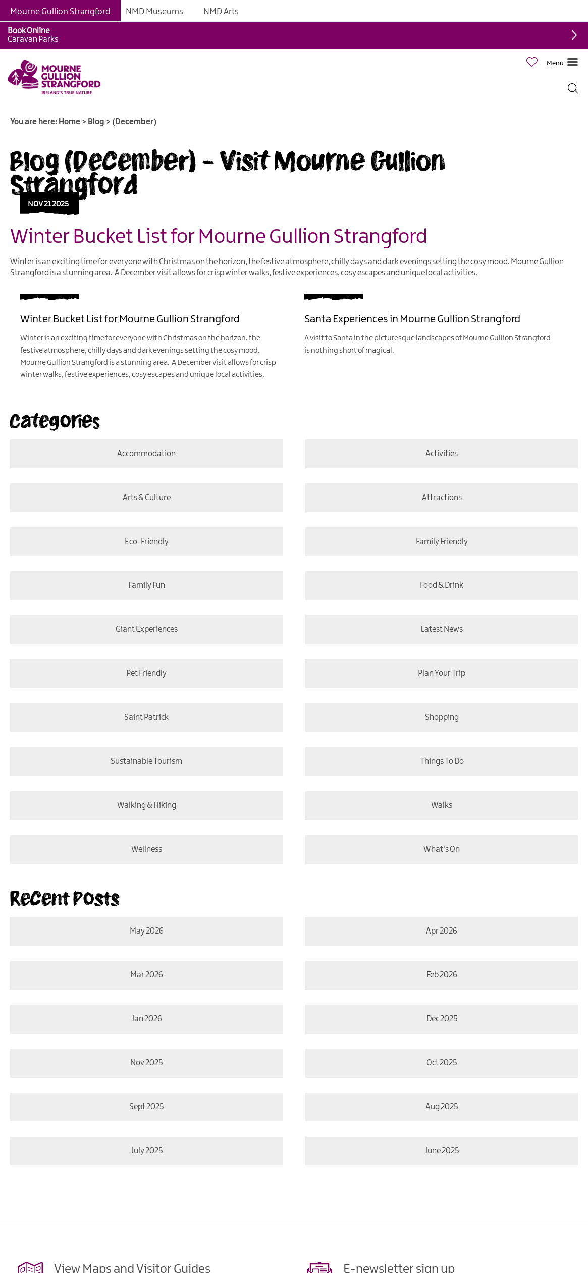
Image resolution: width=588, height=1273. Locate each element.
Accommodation (146, 454)
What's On (441, 849)
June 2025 (441, 1151)
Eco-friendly (146, 541)
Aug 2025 (441, 1107)
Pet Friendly (146, 673)
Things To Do (442, 761)
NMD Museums (154, 11)
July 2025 (146, 1151)
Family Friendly (442, 541)
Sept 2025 (146, 1107)
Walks (441, 805)
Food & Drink (441, 585)
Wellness (146, 849)
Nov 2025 (146, 1063)
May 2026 (146, 931)
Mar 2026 (146, 975)
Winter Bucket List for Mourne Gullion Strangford (218, 237)
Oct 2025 (441, 1063)
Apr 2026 (441, 931)
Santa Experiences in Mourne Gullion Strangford (412, 319)
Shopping (442, 717)
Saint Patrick (146, 717)
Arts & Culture (146, 498)
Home (69, 122)
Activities (441, 454)
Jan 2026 (146, 1019)
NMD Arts (221, 11)
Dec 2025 (441, 1019)
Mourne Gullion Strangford (60, 11)
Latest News (441, 629)
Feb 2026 (441, 975)
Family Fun (146, 585)
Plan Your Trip (441, 673)
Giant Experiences (146, 629)
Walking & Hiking (146, 805)
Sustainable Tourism (146, 761)
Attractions (442, 498)
